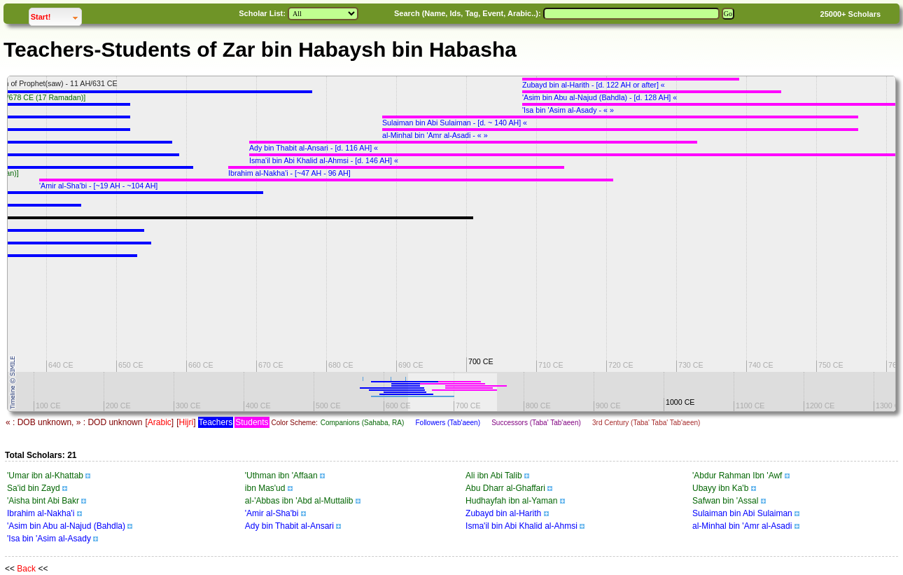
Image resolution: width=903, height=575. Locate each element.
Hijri (185, 422)
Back (26, 569)
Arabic (160, 422)
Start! (56, 15)
